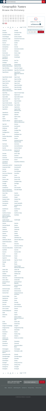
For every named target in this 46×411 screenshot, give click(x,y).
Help (6, 387)
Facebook (16, 391)
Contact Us (24, 387)
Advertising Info (17, 387)
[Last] (18, 27)
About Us (10, 387)
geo (6, 23)
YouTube (25, 391)
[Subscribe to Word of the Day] (32, 32)
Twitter (21, 391)
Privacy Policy (31, 387)
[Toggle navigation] (1, 2)
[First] (3, 27)
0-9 (23, 21)
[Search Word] (43, 1)
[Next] (15, 27)
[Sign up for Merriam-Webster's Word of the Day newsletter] (31, 382)
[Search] (25, 1)
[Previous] (6, 27)
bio (3, 23)
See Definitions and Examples (35, 26)
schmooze (35, 24)
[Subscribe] (42, 382)
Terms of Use (38, 387)
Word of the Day (36, 21)
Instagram (29, 391)
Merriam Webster (4, 382)
